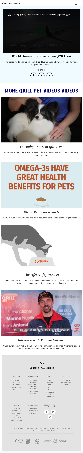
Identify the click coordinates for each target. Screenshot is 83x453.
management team (16, 420)
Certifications (33, 393)
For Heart (50, 382)
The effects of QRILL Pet (41, 275)
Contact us (16, 408)
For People (66, 380)
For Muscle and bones (49, 393)
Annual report (16, 418)
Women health (49, 396)
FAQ (16, 415)
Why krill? (16, 380)
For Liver (50, 390)
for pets (66, 385)
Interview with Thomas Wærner (41, 340)
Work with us (16, 411)
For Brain (50, 385)
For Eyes (49, 387)
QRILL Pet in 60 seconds (41, 212)
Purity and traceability (33, 388)
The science (16, 385)
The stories (33, 408)
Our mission (16, 382)
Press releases (33, 411)
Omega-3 (49, 380)
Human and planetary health (33, 383)
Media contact (33, 413)
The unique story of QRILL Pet (42, 147)
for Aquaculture (66, 382)
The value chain (16, 390)
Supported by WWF (33, 391)
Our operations (16, 387)
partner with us (17, 413)
